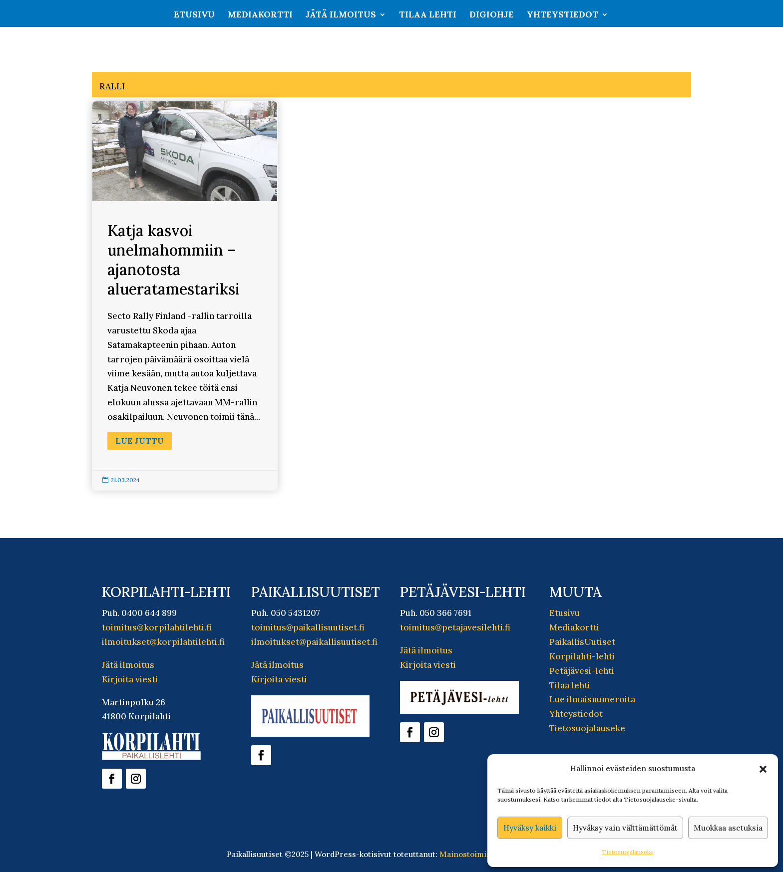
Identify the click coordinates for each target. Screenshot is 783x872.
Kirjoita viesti (130, 679)
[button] (763, 769)
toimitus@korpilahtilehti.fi (157, 627)
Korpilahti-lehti (582, 656)
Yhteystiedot (562, 15)
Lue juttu (139, 441)
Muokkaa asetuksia (728, 828)
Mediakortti (260, 15)
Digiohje (491, 15)
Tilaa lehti (427, 15)
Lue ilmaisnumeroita (592, 699)
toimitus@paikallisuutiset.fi (308, 627)
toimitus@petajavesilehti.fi (455, 627)
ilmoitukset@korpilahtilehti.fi (163, 641)
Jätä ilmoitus (341, 15)
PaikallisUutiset (582, 641)
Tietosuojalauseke (628, 852)
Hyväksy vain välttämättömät (625, 828)
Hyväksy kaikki (529, 828)
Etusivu (194, 15)
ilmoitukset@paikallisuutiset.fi (314, 641)
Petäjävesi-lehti (581, 670)
